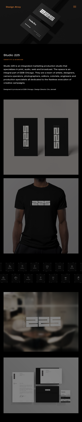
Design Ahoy (13, 7)
